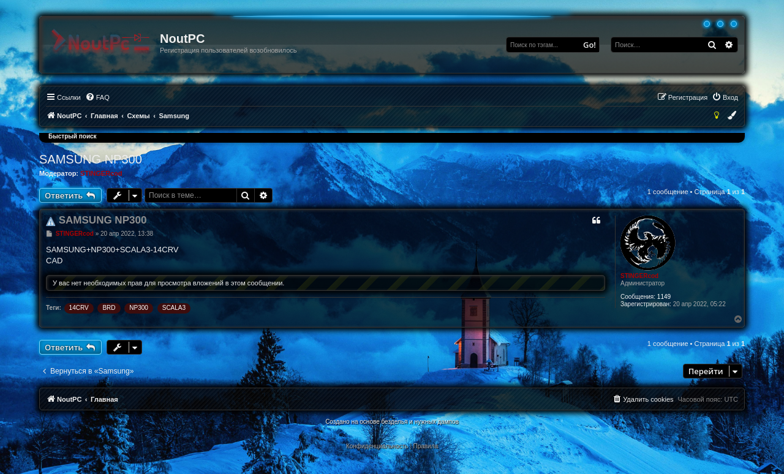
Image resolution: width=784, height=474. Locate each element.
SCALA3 (174, 307)
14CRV (79, 307)
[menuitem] (97, 97)
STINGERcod (101, 173)
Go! (589, 44)
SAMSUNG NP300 (90, 159)
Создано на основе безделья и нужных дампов (392, 421)
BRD (108, 307)
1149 (664, 296)
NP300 (138, 307)
